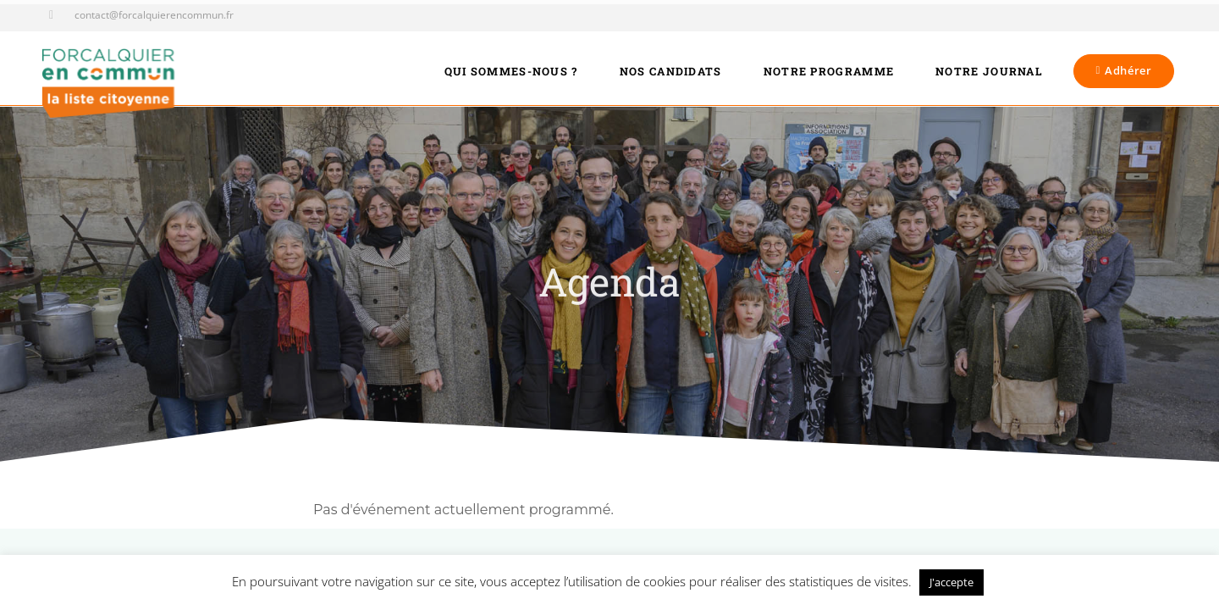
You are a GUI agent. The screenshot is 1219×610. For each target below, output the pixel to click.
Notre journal (989, 71)
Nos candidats (671, 71)
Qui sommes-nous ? (511, 71)
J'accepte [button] (951, 582)
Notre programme (829, 71)
